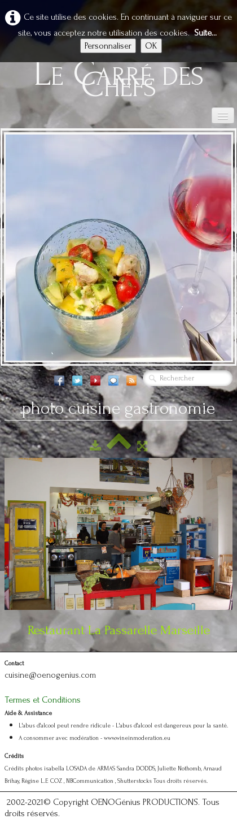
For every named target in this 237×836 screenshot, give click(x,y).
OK (151, 46)
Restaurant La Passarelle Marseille (119, 630)
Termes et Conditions (43, 700)
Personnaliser (108, 46)
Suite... (205, 33)
